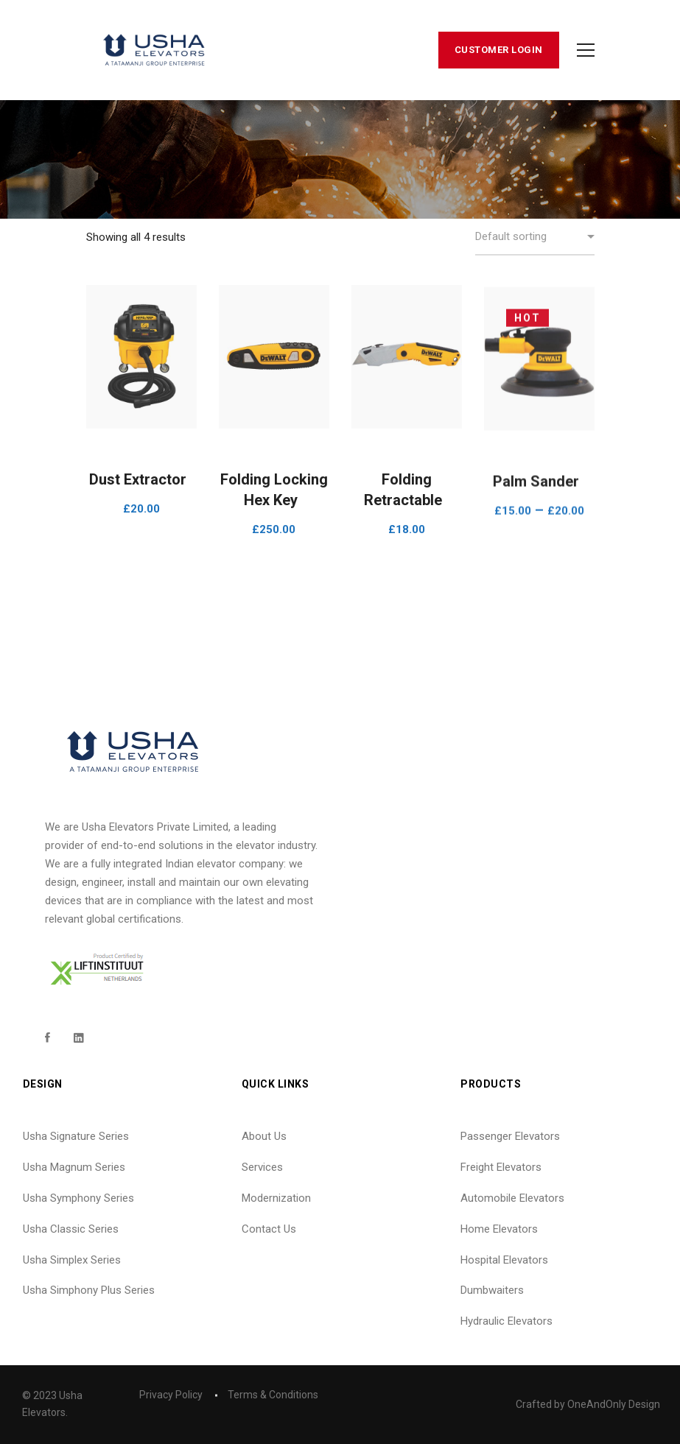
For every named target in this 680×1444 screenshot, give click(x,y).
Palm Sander (536, 511)
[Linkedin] (78, 1037)
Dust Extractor (137, 479)
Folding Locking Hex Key (274, 496)
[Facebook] (47, 1037)
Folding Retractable (403, 500)
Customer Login (499, 49)
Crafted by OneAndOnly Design (588, 1404)
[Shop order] (535, 237)
